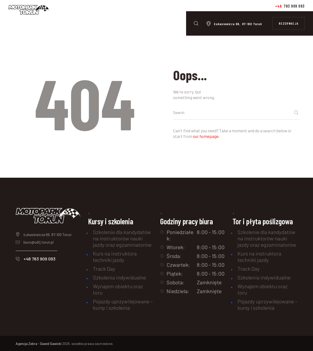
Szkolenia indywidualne (119, 277)
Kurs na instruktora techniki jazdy (115, 256)
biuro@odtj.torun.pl (38, 242)
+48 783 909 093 (39, 258)
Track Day (104, 268)
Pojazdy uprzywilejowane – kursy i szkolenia (123, 304)
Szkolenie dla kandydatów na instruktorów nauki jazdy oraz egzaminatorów (122, 238)
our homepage (206, 136)
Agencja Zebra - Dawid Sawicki (39, 343)
